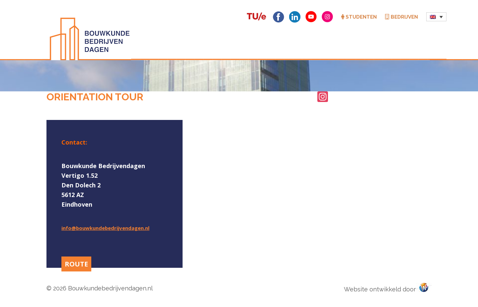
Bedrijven (401, 17)
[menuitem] (436, 16)
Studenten (359, 17)
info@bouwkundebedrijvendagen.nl (105, 228)
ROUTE (76, 263)
